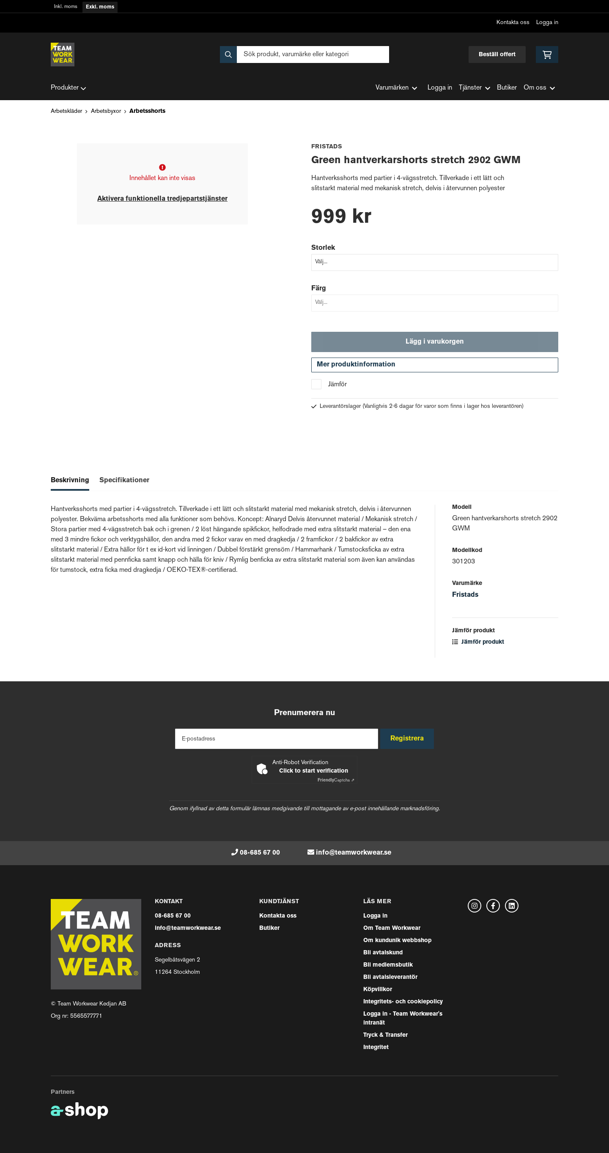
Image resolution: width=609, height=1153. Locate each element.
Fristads (465, 599)
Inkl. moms (65, 7)
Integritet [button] (376, 1047)
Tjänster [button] (474, 88)
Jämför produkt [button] (478, 646)
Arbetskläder (66, 111)
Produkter (68, 88)
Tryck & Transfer (385, 1035)
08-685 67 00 (260, 853)
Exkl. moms (100, 7)
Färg (318, 289)
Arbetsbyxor (106, 111)
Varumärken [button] (396, 88)
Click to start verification (313, 771)
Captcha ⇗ (336, 780)
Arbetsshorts (147, 111)
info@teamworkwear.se (353, 853)
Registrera (409, 739)
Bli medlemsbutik (388, 965)
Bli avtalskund (383, 953)
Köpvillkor (377, 989)
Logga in (547, 22)
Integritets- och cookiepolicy (403, 1002)
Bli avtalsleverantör (390, 977)
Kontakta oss (513, 22)
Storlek (323, 248)
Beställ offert (497, 54)
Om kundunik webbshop (397, 940)
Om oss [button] (539, 88)
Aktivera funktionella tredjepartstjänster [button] (162, 199)
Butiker (507, 88)
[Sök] (304, 54)
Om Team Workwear (391, 928)
